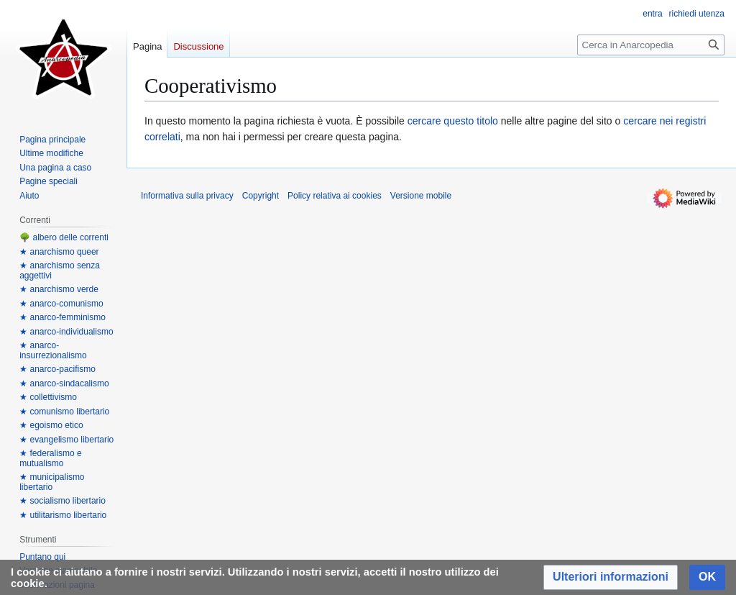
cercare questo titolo (453, 121)
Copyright (260, 196)
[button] (610, 577)
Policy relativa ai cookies (335, 196)
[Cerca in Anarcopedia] (650, 45)
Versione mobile (420, 196)
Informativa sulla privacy (187, 196)
